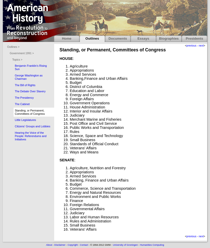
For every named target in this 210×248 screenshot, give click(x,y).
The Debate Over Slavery (30, 91)
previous (191, 45)
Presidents (194, 38)
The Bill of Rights (25, 85)
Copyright (72, 245)
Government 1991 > (22, 53)
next (201, 45)
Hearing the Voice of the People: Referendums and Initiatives (30, 136)
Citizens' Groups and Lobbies (32, 126)
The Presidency (24, 97)
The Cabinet (22, 104)
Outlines (92, 38)
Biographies (169, 38)
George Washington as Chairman (29, 77)
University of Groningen (125, 245)
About (49, 245)
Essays (143, 38)
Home (66, 38)
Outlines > (13, 46)
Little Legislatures (25, 119)
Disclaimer (60, 245)
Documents (118, 38)
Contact (84, 245)
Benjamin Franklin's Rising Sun (31, 67)
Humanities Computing (152, 245)
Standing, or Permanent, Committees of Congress (30, 112)
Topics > (17, 59)
